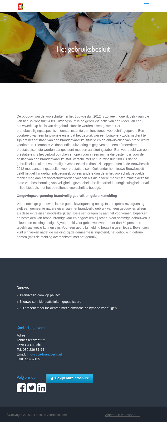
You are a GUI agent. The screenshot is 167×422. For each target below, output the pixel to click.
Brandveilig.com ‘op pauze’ (40, 295)
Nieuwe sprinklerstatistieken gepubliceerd (50, 301)
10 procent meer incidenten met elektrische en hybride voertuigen (68, 308)
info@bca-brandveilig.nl (44, 354)
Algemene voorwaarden (122, 415)
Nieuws (23, 287)
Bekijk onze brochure (69, 378)
